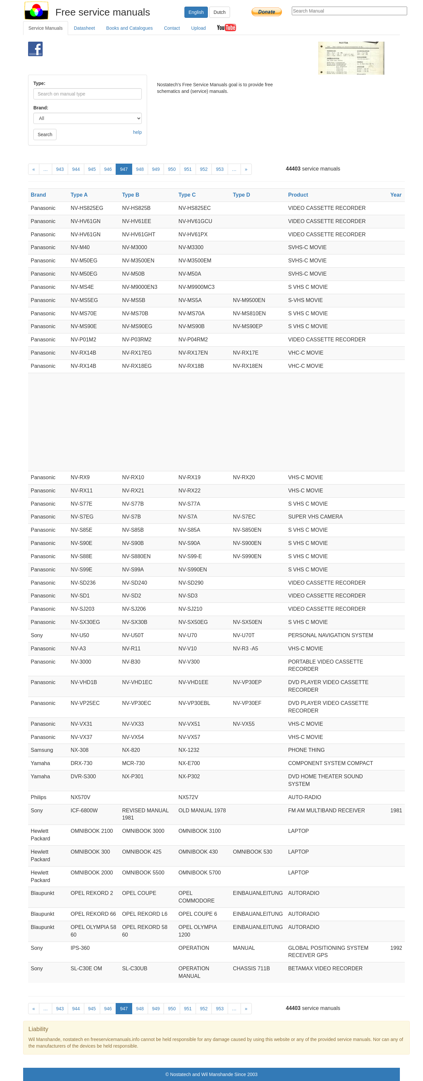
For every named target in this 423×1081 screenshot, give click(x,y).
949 (156, 169)
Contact (172, 28)
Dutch (219, 12)
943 (60, 169)
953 (219, 169)
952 (204, 169)
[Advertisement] (200, 58)
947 (124, 169)
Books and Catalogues (129, 28)
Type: (39, 83)
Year (396, 195)
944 (76, 169)
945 (92, 169)
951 (188, 169)
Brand (38, 195)
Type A (79, 195)
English (196, 12)
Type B (130, 195)
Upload (198, 28)
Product (298, 195)
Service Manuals (45, 28)
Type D (241, 195)
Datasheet (84, 28)
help (137, 132)
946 (108, 169)
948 (140, 169)
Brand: (40, 107)
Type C (187, 195)
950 (171, 169)
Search (45, 134)
